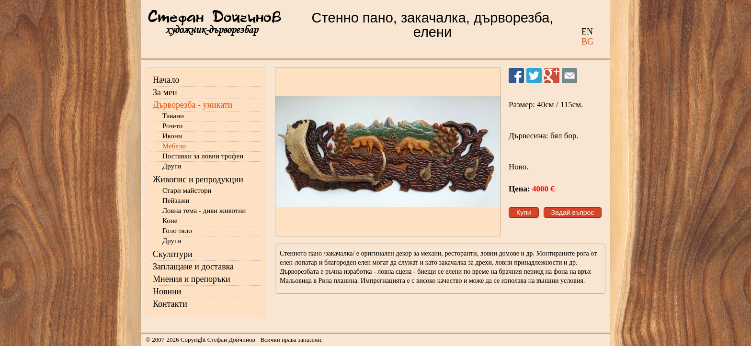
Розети (172, 126)
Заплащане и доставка (193, 266)
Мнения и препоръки (191, 279)
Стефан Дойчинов (214, 17)
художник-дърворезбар (211, 30)
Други (171, 166)
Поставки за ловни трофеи (202, 156)
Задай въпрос (572, 212)
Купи (523, 212)
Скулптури (173, 254)
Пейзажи (176, 200)
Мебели (174, 146)
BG (587, 41)
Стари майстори (187, 190)
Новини (167, 291)
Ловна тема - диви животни (204, 210)
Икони (172, 136)
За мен (165, 92)
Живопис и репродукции (198, 179)
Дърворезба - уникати (192, 105)
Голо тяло (177, 230)
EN (587, 31)
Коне (169, 220)
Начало (166, 80)
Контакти (170, 304)
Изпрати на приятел (569, 75)
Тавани (173, 116)
